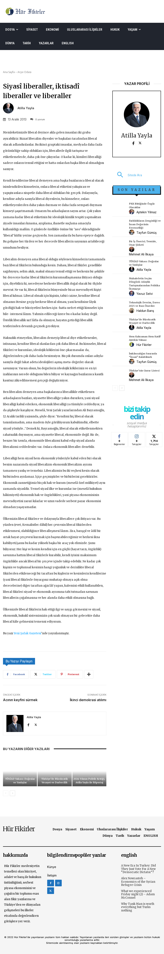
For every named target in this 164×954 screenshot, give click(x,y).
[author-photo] (132, 212)
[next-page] (12, 793)
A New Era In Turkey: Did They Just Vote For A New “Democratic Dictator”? (138, 869)
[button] (127, 175)
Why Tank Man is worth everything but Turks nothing (137, 907)
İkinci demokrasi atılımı (88, 700)
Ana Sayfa (9, 72)
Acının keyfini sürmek (20, 700)
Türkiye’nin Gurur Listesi (144, 370)
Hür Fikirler (144, 345)
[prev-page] (5, 793)
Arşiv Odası (24, 72)
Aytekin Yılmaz (146, 212)
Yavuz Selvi (144, 293)
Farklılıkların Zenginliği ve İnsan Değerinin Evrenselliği (145, 224)
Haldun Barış (145, 310)
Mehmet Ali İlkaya (141, 254)
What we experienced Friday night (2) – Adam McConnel (138, 894)
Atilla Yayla (26, 108)
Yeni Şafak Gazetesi (27, 633)
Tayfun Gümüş (146, 232)
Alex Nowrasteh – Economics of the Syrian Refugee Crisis (138, 882)
